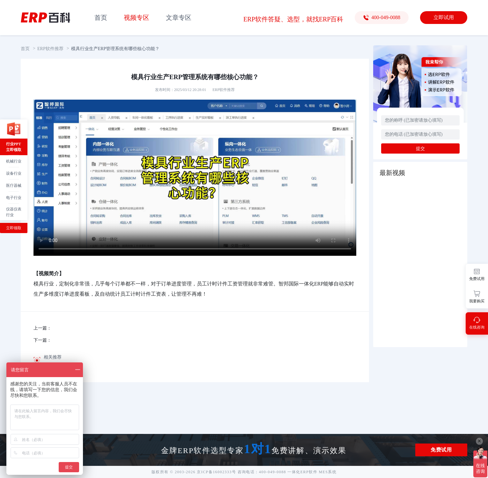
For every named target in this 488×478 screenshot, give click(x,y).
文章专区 (178, 17)
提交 (420, 148)
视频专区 (136, 17)
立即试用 (443, 17)
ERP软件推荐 (50, 48)
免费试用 (441, 449)
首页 (100, 17)
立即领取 (13, 228)
